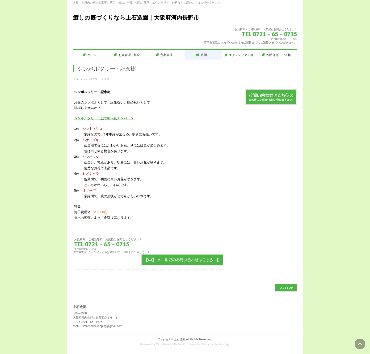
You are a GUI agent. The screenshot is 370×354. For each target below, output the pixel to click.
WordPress (163, 344)
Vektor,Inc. (207, 344)
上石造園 (179, 339)
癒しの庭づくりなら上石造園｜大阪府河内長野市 (136, 17)
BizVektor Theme (185, 344)
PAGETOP (285, 287)
